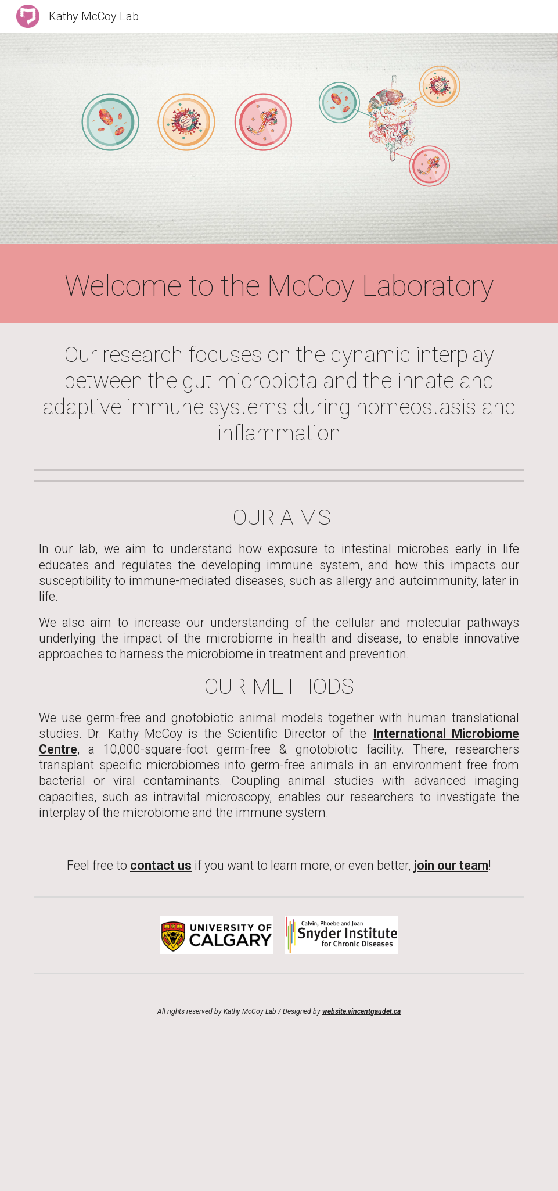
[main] (279, 286)
